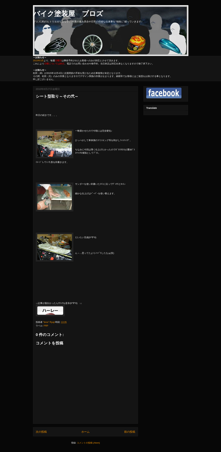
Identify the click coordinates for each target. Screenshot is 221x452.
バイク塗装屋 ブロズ (68, 13)
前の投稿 (129, 431)
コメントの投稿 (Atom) (88, 442)
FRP (46, 325)
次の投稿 (41, 431)
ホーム (85, 431)
